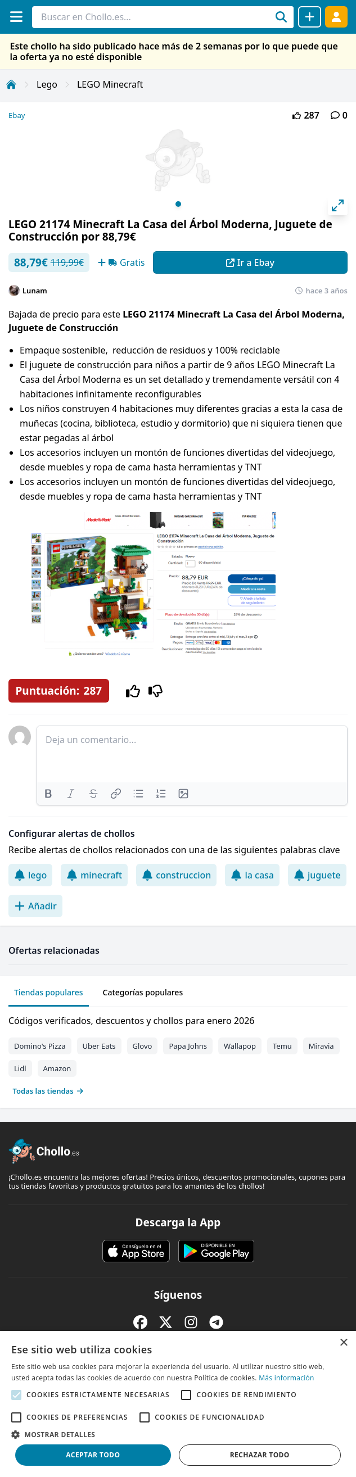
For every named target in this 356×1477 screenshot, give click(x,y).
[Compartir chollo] (309, 17)
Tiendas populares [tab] (48, 992)
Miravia (321, 1046)
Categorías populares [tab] (143, 992)
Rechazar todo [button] (260, 1455)
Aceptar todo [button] (93, 1455)
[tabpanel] (178, 1053)
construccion (176, 875)
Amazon (57, 1068)
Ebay (16, 115)
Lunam (34, 290)
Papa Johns (188, 1046)
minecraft (94, 875)
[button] (178, 1434)
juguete (317, 875)
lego (30, 875)
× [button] (343, 1343)
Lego (47, 84)
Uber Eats (99, 1046)
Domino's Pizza (40, 1046)
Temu (282, 1046)
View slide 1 (178, 204)
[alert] (178, 1404)
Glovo (142, 1046)
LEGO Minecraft (110, 84)
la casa (252, 875)
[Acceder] (336, 16)
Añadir (35, 906)
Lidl (20, 1068)
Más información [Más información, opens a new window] (286, 1378)
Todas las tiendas (48, 1091)
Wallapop (240, 1046)
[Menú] (16, 17)
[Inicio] (11, 84)
